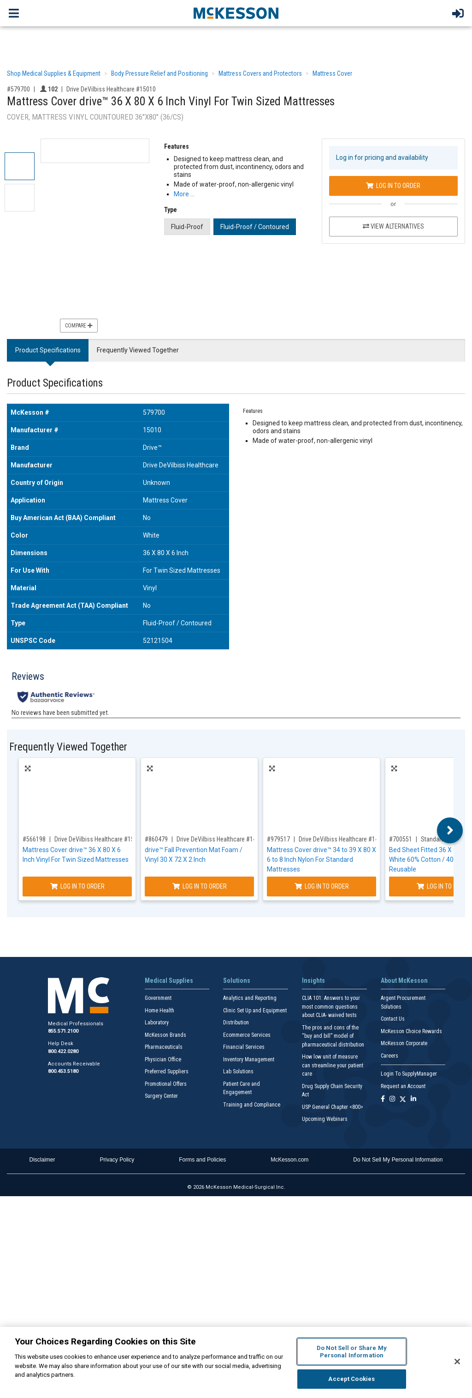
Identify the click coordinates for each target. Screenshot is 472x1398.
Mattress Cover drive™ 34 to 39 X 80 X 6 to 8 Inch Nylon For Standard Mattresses (321, 859)
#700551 (400, 839)
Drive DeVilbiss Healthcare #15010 (111, 89)
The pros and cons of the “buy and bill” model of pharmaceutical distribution (333, 1036)
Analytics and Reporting (250, 998)
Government (158, 998)
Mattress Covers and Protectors (260, 73)
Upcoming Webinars (325, 1119)
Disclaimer (42, 1159)
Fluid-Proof (187, 226)
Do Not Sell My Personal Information (397, 1159)
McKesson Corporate (404, 1043)
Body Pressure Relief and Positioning (159, 73)
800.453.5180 (63, 1071)
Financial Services (244, 1047)
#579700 (18, 89)
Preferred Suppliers (167, 1071)
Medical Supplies (169, 980)
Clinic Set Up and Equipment (255, 1010)
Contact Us (393, 1019)
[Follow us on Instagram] (392, 1099)
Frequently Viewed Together (138, 350)
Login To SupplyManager (409, 1074)
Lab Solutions (238, 1071)
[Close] (457, 1361)
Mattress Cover (332, 73)
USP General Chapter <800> (332, 1107)
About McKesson (404, 980)
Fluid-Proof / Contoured (254, 226)
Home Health (159, 1010)
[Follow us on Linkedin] (413, 1099)
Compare (79, 325)
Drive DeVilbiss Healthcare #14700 (221, 839)
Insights (313, 980)
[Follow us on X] (403, 1099)
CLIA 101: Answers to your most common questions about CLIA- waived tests (331, 1006)
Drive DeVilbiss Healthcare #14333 (343, 839)
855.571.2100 (63, 1031)
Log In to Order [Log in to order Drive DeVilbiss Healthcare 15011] (77, 886)
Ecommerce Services (247, 1035)
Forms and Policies (202, 1159)
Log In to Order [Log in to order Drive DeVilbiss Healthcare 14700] (199, 886)
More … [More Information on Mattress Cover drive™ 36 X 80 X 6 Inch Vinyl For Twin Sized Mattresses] (184, 194)
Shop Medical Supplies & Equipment (53, 73)
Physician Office (163, 1059)
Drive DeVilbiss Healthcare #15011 (99, 839)
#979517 (278, 839)
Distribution (236, 1022)
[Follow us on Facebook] (383, 1099)
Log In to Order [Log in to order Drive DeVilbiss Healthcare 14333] (322, 886)
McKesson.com (289, 1159)
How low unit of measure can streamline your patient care (332, 1065)
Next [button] (450, 830)
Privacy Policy (117, 1159)
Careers (389, 1056)
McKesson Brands (165, 1035)
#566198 (34, 839)
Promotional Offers (166, 1084)
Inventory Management (248, 1059)
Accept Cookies (351, 1378)
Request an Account (403, 1086)
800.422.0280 (63, 1051)
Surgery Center (161, 1096)
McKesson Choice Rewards (411, 1031)
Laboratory (157, 1022)
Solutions (236, 980)
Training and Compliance (251, 1104)
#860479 (156, 839)
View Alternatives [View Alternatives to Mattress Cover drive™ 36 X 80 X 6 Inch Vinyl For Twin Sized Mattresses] (393, 226)
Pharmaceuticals (164, 1047)
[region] (236, 1362)
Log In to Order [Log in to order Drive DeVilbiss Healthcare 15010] (393, 185)
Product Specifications (48, 350)
